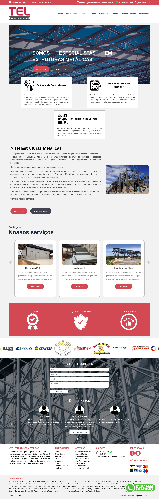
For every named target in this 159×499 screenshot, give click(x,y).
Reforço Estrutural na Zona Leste (72, 489)
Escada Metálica (81, 454)
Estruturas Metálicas (82, 456)
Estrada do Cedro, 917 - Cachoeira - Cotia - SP (30, 2)
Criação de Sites (127, 495)
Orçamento (103, 14)
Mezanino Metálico (82, 459)
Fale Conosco (62, 69)
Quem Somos (71, 14)
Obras (93, 14)
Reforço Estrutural (82, 468)
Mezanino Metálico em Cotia (77, 484)
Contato (115, 14)
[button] (19, 54)
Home (60, 14)
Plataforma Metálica (82, 461)
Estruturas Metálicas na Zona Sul (45, 481)
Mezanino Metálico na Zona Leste (21, 486)
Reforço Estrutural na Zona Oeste (99, 489)
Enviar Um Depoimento (79, 432)
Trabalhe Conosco (128, 14)
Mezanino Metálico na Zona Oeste (48, 486)
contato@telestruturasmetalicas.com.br (95, 2)
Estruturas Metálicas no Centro (20, 484)
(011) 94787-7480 (124, 2)
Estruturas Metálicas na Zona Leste (101, 481)
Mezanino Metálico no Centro (74, 486)
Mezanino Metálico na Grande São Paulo (102, 486)
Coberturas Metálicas (83, 452)
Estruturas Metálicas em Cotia (20, 481)
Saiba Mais (41, 69)
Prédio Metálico (81, 463)
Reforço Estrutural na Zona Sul (20, 489)
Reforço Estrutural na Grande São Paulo (23, 491)
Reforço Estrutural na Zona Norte (46, 489)
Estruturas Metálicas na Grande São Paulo (49, 484)
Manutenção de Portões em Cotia (53, 491)
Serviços (84, 14)
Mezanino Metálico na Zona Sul (102, 484)
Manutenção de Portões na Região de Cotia (84, 491)
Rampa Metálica (81, 466)
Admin (147, 495)
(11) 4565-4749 (142, 2)
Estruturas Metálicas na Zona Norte (73, 481)
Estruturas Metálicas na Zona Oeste (130, 481)
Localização (144, 14)
